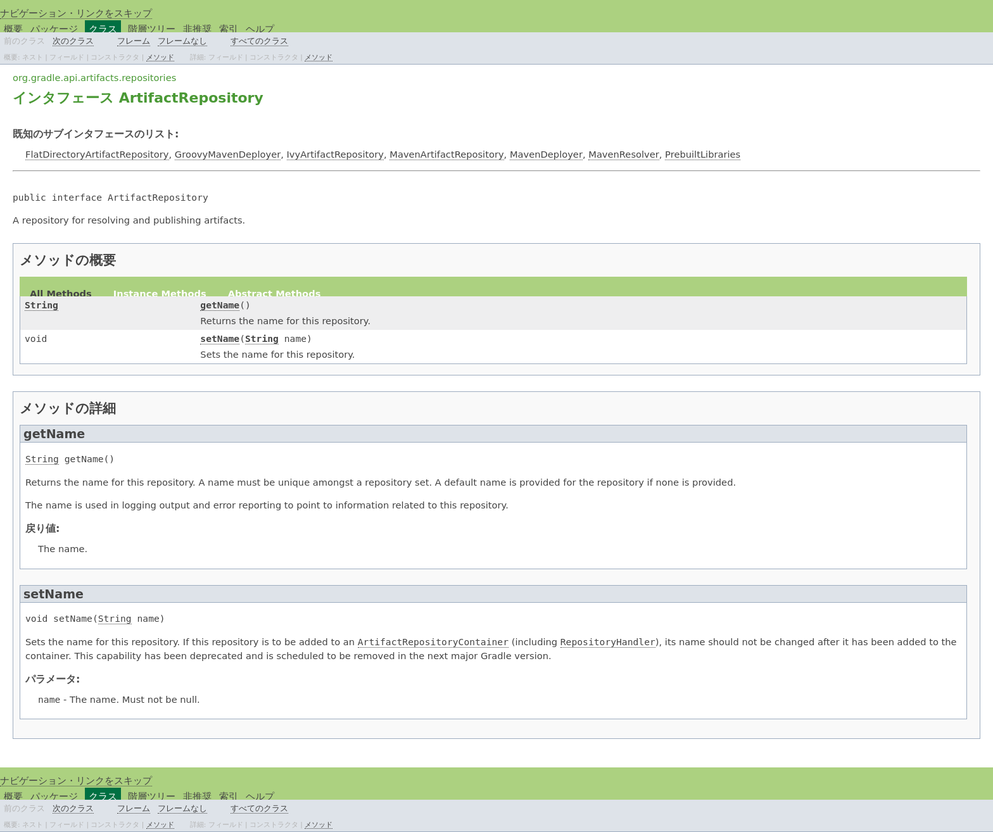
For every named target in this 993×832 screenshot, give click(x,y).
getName (219, 304)
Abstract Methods (274, 293)
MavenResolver (623, 154)
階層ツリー (151, 28)
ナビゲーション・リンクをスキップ (76, 13)
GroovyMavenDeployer (228, 154)
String (41, 304)
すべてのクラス (259, 41)
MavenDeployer (546, 154)
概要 (13, 28)
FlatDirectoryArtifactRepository (97, 154)
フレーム (133, 41)
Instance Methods (159, 293)
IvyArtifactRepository (335, 154)
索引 (228, 28)
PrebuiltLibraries (702, 154)
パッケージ (54, 28)
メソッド (160, 57)
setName (219, 338)
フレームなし (182, 41)
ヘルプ (260, 28)
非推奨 (197, 28)
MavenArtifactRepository (446, 154)
